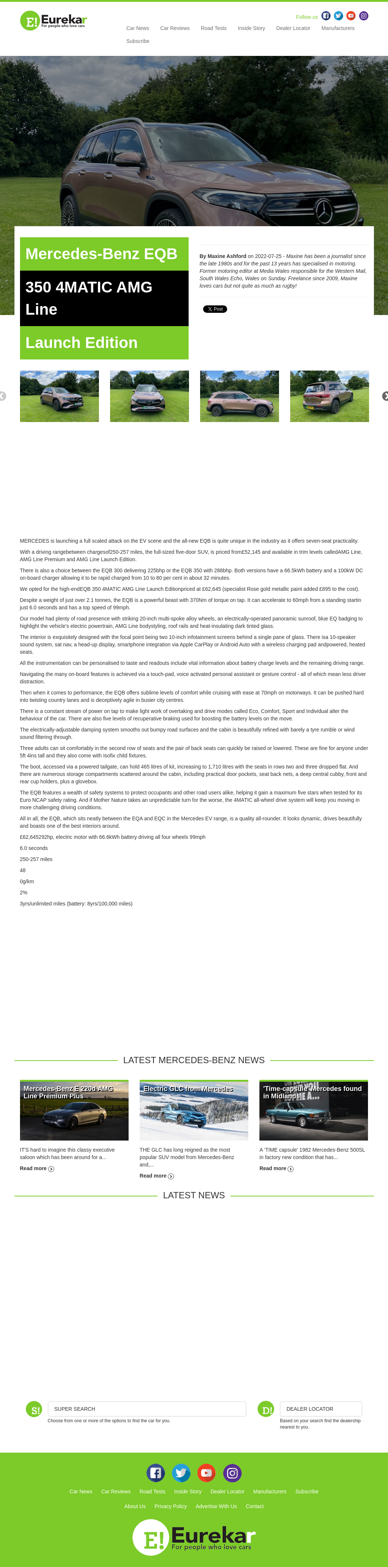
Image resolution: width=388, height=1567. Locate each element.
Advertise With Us (216, 1506)
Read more (37, 1168)
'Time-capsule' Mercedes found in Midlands (312, 1092)
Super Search (74, 1409)
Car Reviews (174, 28)
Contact (254, 1506)
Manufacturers (337, 28)
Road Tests (214, 28)
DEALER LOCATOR (309, 1409)
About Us (135, 1506)
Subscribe (137, 41)
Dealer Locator (293, 28)
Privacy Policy (171, 1506)
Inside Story (251, 28)
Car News (137, 28)
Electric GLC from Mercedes (188, 1088)
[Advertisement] (194, 485)
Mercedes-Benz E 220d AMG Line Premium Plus (68, 1092)
